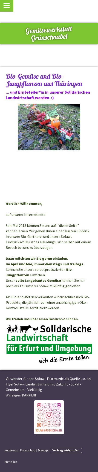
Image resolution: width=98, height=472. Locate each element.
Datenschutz (28, 450)
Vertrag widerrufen (65, 450)
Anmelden (11, 462)
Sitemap (43, 450)
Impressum (11, 450)
